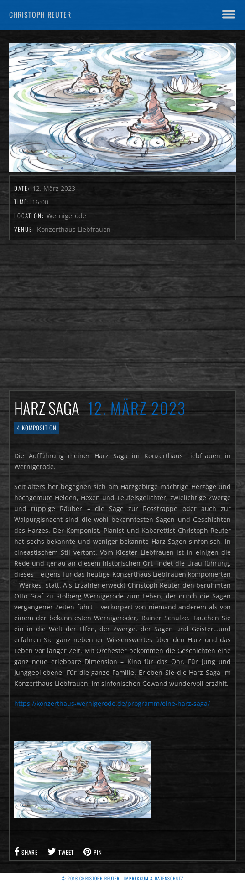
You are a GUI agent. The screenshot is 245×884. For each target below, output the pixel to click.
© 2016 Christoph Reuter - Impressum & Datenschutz (122, 878)
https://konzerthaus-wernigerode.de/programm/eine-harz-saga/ (112, 703)
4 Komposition (37, 427)
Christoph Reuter (40, 14)
